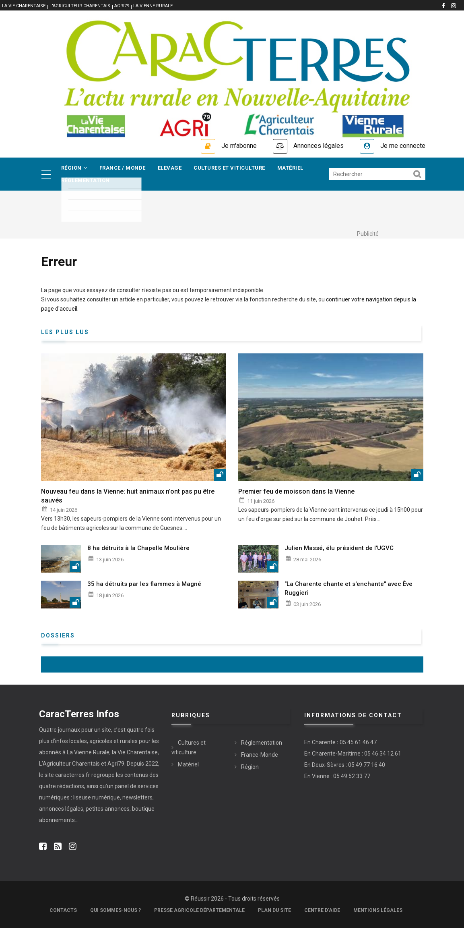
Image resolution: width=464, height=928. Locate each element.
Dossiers (58, 635)
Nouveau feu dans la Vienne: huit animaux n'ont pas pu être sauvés (127, 496)
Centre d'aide (322, 910)
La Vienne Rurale (153, 5)
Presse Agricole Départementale (199, 910)
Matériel (290, 168)
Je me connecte (402, 145)
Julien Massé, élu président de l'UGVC (339, 548)
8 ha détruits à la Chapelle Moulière (138, 548)
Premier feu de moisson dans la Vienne (296, 491)
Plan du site (274, 910)
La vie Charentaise (23, 5)
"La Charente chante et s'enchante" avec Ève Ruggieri (348, 588)
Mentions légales (377, 910)
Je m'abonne (239, 145)
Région (74, 168)
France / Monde (122, 168)
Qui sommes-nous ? (115, 910)
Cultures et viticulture (229, 168)
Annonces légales (318, 145)
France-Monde (259, 755)
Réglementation (85, 180)
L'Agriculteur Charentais (79, 5)
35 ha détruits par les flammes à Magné (144, 584)
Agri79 (121, 5)
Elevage (170, 168)
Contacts (63, 910)
